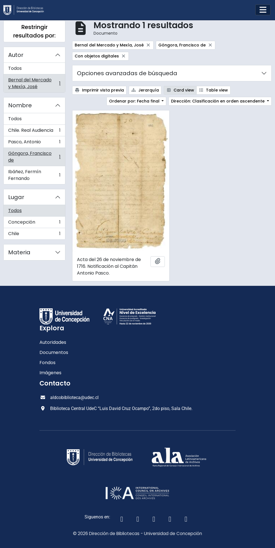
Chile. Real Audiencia (34, 131)
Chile (34, 234)
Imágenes (50, 372)
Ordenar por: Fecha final (135, 101)
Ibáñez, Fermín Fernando (34, 175)
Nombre (20, 105)
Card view (180, 90)
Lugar (16, 197)
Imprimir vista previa (99, 90)
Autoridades (52, 342)
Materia (19, 252)
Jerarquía (145, 90)
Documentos (53, 352)
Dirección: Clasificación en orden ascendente (218, 101)
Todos (15, 68)
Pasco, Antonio (34, 143)
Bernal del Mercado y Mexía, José (34, 83)
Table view (213, 90)
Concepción (34, 223)
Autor (15, 55)
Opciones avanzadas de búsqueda (127, 73)
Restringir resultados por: (34, 31)
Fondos (47, 362)
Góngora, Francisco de (34, 156)
